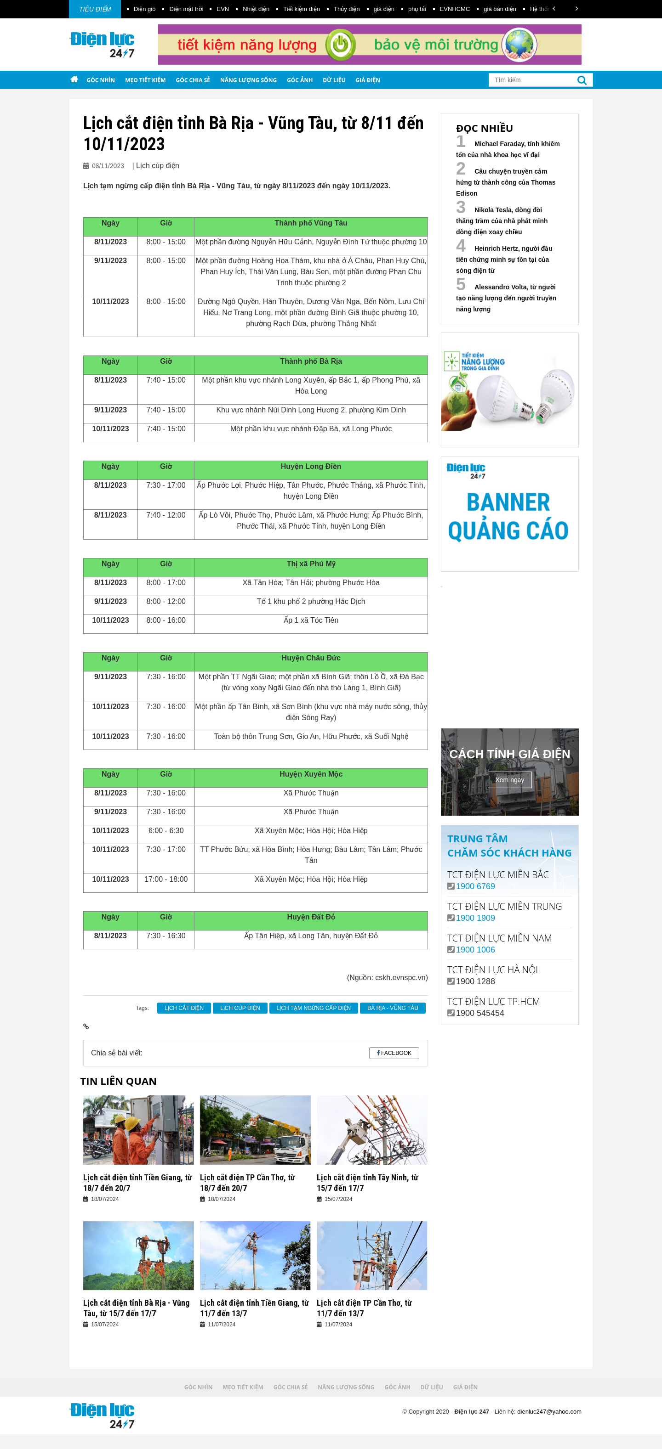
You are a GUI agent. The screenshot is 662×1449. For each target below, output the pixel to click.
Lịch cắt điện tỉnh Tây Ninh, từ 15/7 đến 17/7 (367, 1183)
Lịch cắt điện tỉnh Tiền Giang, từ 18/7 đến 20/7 (137, 1183)
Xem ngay (509, 780)
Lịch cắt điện (184, 1008)
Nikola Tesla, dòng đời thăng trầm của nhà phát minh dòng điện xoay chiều (502, 221)
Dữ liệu (334, 80)
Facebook (396, 1053)
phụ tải (417, 9)
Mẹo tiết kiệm (145, 80)
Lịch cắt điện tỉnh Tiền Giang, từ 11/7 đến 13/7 (254, 1308)
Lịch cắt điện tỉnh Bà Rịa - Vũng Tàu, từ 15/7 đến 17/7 (136, 1308)
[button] (553, 8)
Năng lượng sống (248, 80)
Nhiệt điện (256, 9)
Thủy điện (347, 9)
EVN (223, 9)
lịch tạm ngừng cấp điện (314, 1008)
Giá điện (368, 80)
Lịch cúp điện (240, 1008)
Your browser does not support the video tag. (510, 658)
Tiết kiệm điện (301, 9)
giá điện (384, 9)
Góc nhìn (100, 80)
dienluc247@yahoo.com (549, 1411)
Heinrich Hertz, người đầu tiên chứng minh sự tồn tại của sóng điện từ (504, 259)
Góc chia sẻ (193, 80)
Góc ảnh (300, 80)
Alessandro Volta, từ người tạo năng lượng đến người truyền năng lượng (506, 298)
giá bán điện (500, 9)
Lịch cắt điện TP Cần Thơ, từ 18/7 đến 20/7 (247, 1183)
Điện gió (144, 9)
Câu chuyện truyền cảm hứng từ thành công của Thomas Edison (506, 182)
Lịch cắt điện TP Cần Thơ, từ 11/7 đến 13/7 (364, 1308)
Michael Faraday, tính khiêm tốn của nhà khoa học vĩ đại (508, 149)
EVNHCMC (455, 9)
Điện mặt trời (186, 9)
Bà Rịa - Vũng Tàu (392, 1008)
